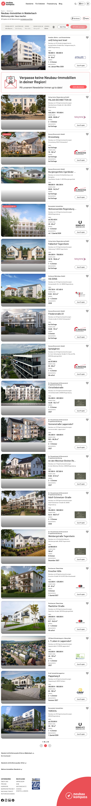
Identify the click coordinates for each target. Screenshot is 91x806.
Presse (4, 784)
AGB (17, 784)
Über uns (4, 781)
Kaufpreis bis (19, 26)
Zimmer (27, 26)
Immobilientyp (9, 26)
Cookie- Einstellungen (22, 790)
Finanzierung (52, 4)
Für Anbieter (40, 4)
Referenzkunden (8, 794)
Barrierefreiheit (8, 789)
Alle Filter (64, 26)
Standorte (29, 4)
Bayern (3, 11)
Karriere (4, 786)
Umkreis (46, 26)
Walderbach (10, 11)
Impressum (20, 781)
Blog (60, 4)
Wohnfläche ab (38, 26)
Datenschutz (21, 786)
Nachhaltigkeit (7, 791)
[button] (45, 82)
